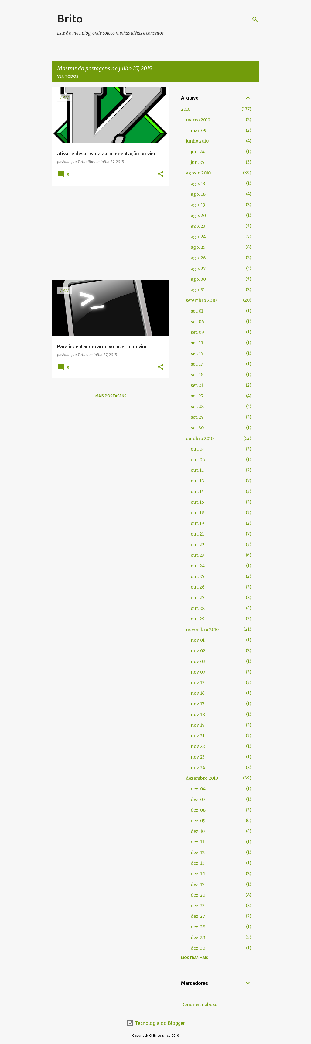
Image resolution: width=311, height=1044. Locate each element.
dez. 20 (198, 895)
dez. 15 (198, 874)
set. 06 (197, 321)
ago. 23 (198, 226)
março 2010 (198, 120)
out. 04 (198, 449)
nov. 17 (197, 704)
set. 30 (197, 428)
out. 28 (198, 608)
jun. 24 (198, 151)
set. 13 (197, 343)
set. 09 (197, 332)
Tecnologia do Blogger (155, 1023)
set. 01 (197, 311)
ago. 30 (198, 279)
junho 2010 (197, 141)
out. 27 (197, 597)
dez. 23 (198, 905)
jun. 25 (197, 162)
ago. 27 (198, 268)
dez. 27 (198, 916)
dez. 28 (198, 927)
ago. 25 (198, 247)
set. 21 (197, 385)
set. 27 (197, 396)
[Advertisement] (108, 232)
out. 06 (198, 459)
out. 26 (198, 587)
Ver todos (67, 76)
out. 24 (198, 566)
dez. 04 (198, 789)
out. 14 (197, 491)
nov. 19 (198, 725)
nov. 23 (198, 757)
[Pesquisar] (255, 19)
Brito (70, 18)
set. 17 (197, 364)
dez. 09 (198, 820)
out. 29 (198, 619)
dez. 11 (197, 842)
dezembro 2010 (202, 778)
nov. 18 (198, 714)
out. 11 (197, 470)
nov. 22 (198, 746)
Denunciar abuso (199, 1004)
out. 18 (197, 512)
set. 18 (197, 374)
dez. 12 (198, 852)
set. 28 (197, 406)
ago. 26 (198, 258)
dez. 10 (198, 831)
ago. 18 (198, 194)
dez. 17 (197, 884)
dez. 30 (198, 948)
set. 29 (197, 417)
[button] (160, 174)
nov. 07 (198, 672)
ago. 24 (198, 236)
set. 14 (197, 353)
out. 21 (197, 534)
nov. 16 (198, 693)
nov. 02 (198, 651)
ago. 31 (198, 289)
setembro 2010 (201, 300)
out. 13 (197, 481)
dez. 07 (198, 799)
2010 (185, 109)
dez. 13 (198, 863)
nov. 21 (198, 735)
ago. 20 (198, 215)
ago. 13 (198, 183)
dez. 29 (198, 937)
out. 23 (197, 555)
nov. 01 (198, 640)
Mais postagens (110, 396)
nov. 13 (198, 682)
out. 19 (197, 523)
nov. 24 (198, 767)
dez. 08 (198, 810)
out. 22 (197, 544)
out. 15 (197, 502)
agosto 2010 (198, 173)
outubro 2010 (200, 438)
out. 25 (197, 576)
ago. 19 (198, 205)
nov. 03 (198, 661)
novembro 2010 (202, 629)
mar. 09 (199, 130)
